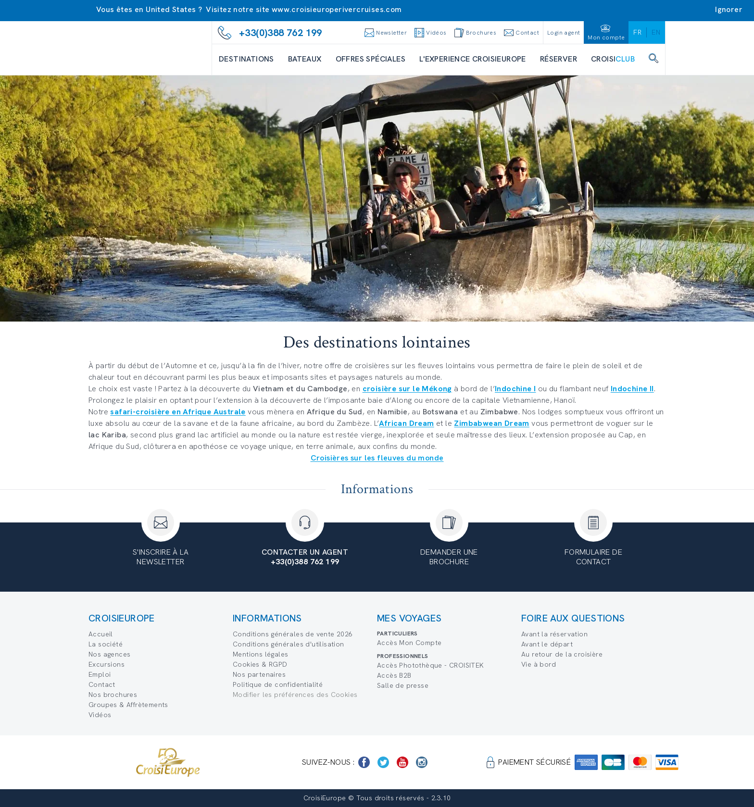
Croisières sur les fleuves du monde (377, 458)
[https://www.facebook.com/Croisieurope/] (364, 762)
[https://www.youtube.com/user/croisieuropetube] (402, 762)
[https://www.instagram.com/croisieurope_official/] (421, 762)
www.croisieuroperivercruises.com (337, 9)
